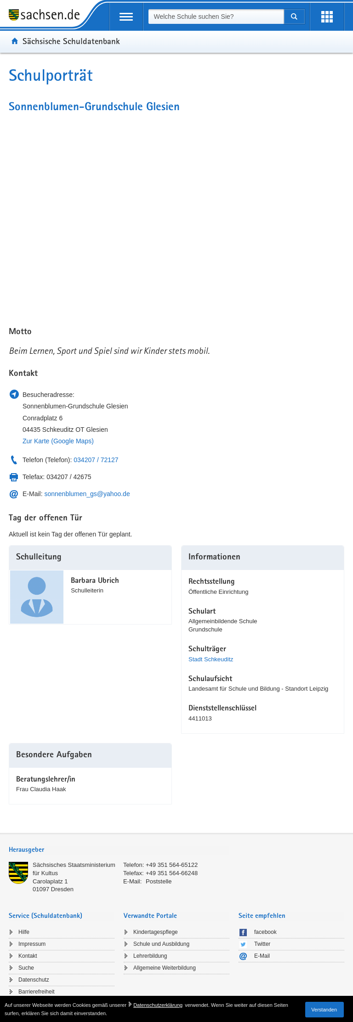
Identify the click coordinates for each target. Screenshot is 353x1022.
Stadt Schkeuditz (210, 659)
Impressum (32, 944)
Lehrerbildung (150, 956)
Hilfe (23, 932)
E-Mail (262, 956)
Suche (26, 968)
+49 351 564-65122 (172, 864)
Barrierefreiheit (36, 991)
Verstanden (324, 1009)
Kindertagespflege (155, 932)
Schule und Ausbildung (161, 944)
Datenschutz (33, 980)
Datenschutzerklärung (157, 1005)
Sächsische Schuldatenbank (71, 40)
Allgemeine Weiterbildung (164, 968)
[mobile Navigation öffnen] (126, 17)
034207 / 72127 (96, 460)
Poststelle (158, 881)
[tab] (119, 850)
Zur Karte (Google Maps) (58, 441)
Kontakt (27, 956)
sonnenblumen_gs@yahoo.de (87, 493)
